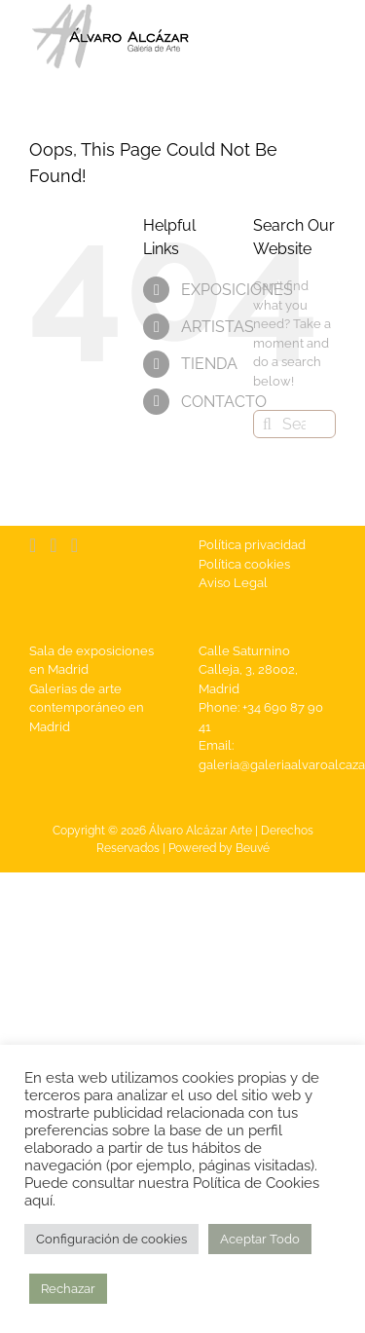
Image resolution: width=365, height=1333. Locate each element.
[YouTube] (53, 545)
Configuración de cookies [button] (111, 1239)
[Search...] (294, 424)
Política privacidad (252, 544)
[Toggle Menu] (321, 37)
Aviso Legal (233, 582)
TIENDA (209, 363)
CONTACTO (224, 401)
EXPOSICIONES (237, 289)
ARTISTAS (217, 326)
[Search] (267, 424)
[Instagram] (74, 545)
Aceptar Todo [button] (260, 1239)
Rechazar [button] (68, 1288)
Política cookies (244, 564)
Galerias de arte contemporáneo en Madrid (86, 708)
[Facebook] (32, 545)
